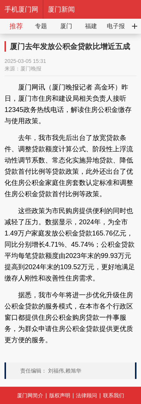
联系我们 (113, 395)
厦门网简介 (30, 395)
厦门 (66, 26)
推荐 (16, 26)
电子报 (116, 26)
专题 (41, 26)
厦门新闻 (61, 9)
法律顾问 (86, 395)
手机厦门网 (21, 9)
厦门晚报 (30, 69)
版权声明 (59, 395)
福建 (91, 26)
